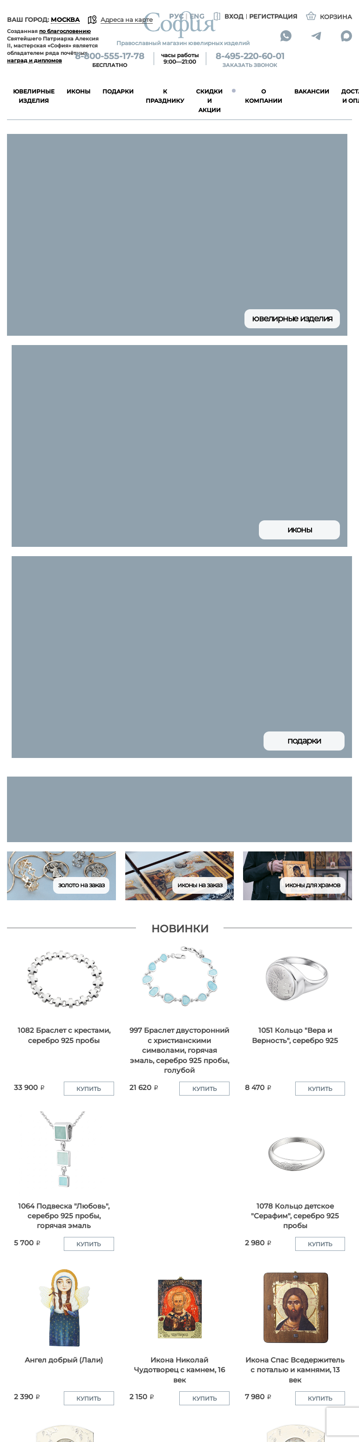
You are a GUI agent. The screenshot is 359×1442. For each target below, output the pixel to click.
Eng (197, 16)
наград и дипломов (34, 60)
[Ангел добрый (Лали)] (64, 1307)
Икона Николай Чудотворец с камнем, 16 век (179, 1370)
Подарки (303, 741)
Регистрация (273, 16)
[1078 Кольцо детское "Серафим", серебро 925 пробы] (295, 1153)
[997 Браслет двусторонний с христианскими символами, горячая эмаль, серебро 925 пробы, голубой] (179, 978)
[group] (179, 809)
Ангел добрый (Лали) (64, 1360)
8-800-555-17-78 (109, 56)
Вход (227, 17)
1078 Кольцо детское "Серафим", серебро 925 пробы (295, 1216)
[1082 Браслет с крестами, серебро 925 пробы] (64, 978)
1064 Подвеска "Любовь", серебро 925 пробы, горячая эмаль (63, 1216)
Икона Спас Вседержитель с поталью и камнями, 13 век (295, 1370)
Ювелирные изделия (292, 318)
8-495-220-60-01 (250, 56)
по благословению (65, 31)
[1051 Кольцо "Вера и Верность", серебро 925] (295, 978)
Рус (176, 16)
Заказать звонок (250, 65)
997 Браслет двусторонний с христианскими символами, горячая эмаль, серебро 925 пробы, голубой (179, 1050)
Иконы (299, 530)
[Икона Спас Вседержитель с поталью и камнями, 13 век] (295, 1307)
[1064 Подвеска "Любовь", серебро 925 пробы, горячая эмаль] (64, 1153)
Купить (88, 1088)
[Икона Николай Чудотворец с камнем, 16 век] (179, 1307)
